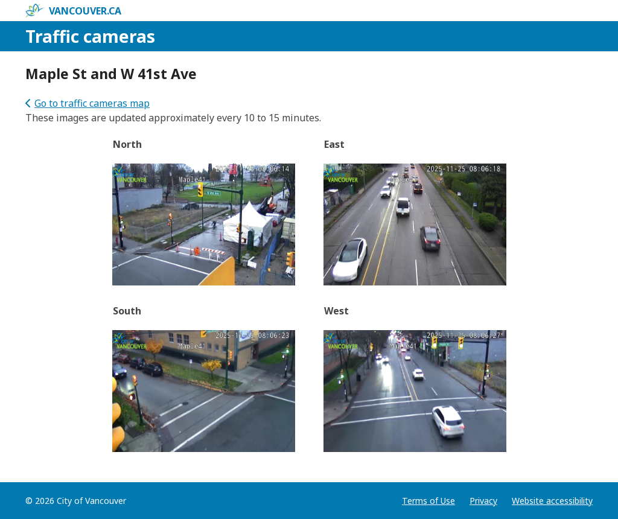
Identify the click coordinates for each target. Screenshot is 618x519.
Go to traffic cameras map (87, 103)
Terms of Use (428, 500)
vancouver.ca (73, 11)
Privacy (483, 500)
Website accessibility (552, 500)
